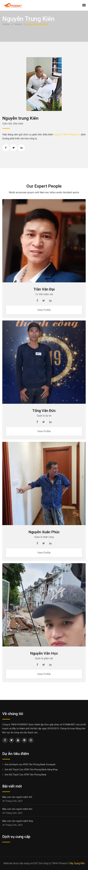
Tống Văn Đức (44, 410)
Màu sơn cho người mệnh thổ (17, 797)
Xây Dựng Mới (77, 863)
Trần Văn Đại (44, 289)
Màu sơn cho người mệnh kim (17, 809)
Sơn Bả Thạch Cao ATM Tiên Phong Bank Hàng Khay (31, 769)
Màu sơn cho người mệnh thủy (17, 821)
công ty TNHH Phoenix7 (66, 134)
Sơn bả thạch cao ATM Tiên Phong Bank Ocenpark (30, 764)
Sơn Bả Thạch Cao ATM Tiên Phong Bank (25, 774)
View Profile (44, 309)
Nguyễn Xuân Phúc (44, 532)
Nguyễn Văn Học (44, 653)
